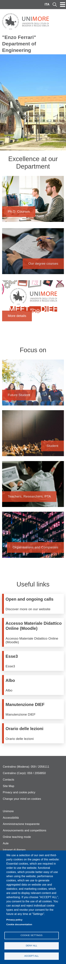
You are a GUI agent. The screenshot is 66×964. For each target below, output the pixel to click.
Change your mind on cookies (22, 798)
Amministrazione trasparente (21, 823)
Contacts (8, 779)
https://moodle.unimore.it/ (34, 632)
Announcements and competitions (24, 830)
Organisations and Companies (33, 536)
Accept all (31, 956)
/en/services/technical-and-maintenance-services (34, 709)
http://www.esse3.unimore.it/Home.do (34, 661)
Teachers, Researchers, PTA (33, 485)
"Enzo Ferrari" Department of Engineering (19, 43)
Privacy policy (14, 919)
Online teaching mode (17, 836)
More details (33, 305)
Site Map (8, 786)
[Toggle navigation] (62, 4)
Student (33, 435)
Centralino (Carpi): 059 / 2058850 (24, 773)
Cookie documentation (19, 924)
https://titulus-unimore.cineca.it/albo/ (34, 685)
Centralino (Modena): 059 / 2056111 (26, 766)
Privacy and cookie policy (19, 792)
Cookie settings (32, 935)
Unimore (8, 811)
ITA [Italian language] (47, 4)
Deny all (31, 945)
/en (34, 604)
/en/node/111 (34, 733)
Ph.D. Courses (33, 200)
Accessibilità (11, 817)
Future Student (33, 384)
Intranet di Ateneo (14, 849)
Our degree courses (33, 253)
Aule (6, 843)
